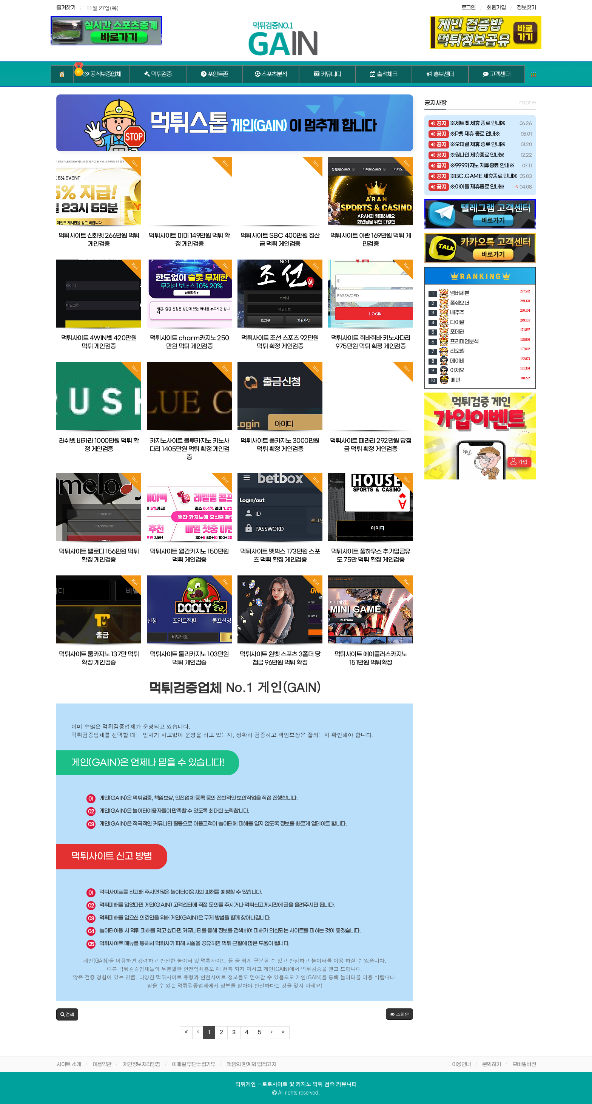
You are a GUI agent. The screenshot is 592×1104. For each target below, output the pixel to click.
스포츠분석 (271, 74)
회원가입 (496, 8)
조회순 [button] (399, 1014)
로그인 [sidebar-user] (468, 8)
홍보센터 (440, 74)
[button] (67, 1014)
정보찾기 (526, 8)
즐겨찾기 (65, 8)
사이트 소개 (68, 1064)
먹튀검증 (157, 74)
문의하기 (491, 1064)
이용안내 (461, 1064)
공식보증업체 (101, 74)
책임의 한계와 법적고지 (251, 1064)
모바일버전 (524, 1064)
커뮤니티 (327, 74)
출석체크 (383, 74)
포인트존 (214, 74)
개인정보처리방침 (141, 1064)
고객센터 (496, 74)
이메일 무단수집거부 (194, 1064)
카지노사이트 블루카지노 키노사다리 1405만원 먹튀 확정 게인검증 (190, 449)
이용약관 (101, 1064)
